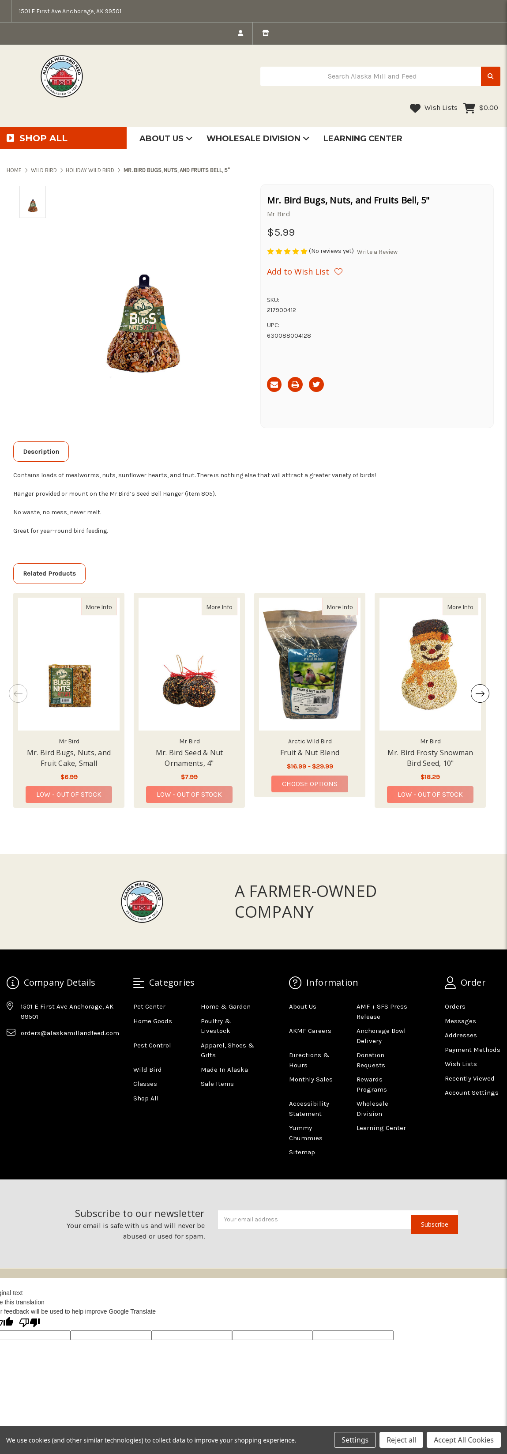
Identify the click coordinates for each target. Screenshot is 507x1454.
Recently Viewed (470, 1078)
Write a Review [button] (377, 252)
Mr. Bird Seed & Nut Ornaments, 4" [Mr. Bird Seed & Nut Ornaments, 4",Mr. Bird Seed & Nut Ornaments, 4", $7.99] (189, 758)
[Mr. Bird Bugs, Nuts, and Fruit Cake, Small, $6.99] (68, 664)
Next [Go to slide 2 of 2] (480, 693)
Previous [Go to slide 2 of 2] (18, 693)
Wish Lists (434, 108)
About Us (166, 138)
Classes (145, 1084)
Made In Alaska (224, 1070)
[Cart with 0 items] (480, 108)
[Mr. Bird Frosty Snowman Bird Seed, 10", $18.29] (430, 664)
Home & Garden (226, 1006)
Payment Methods (472, 1050)
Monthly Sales (311, 1079)
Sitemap (302, 1152)
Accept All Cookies (464, 1440)
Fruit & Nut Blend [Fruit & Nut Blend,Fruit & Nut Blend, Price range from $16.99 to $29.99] (309, 752)
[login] (240, 34)
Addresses (461, 1035)
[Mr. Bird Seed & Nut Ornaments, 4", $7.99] (189, 664)
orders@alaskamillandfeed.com (70, 1033)
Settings (355, 1440)
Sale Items (217, 1084)
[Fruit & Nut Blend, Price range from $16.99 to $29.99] (309, 664)
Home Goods (152, 1021)
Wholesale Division (258, 138)
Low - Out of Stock (68, 794)
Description (41, 452)
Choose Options (315, 783)
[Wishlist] (304, 271)
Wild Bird (147, 1070)
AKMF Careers (310, 1031)
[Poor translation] (29, 1323)
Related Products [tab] (49, 573)
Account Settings (472, 1092)
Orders (455, 1006)
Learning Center (362, 138)
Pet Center (149, 1006)
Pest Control (152, 1045)
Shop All (146, 1098)
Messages (460, 1021)
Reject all (401, 1440)
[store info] (265, 34)
